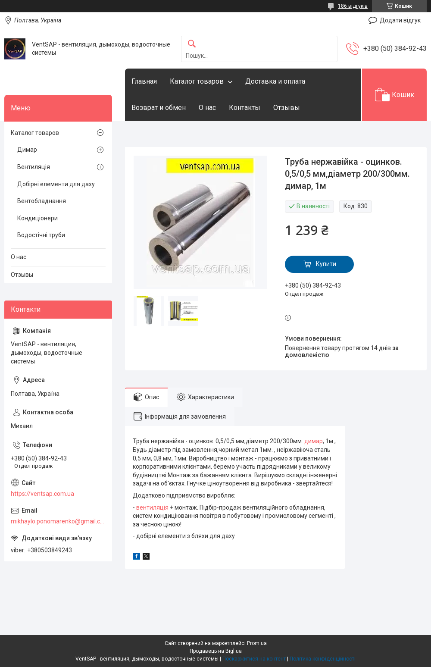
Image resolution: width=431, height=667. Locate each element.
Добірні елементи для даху (56, 184)
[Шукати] (192, 44)
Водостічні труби (41, 235)
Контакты (244, 107)
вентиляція (152, 507)
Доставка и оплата (275, 81)
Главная (144, 81)
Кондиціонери (37, 218)
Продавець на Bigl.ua (216, 651)
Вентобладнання (41, 200)
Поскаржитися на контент (254, 659)
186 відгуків (353, 6)
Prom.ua (257, 643)
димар (313, 441)
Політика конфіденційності (323, 659)
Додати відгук (400, 20)
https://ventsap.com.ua (42, 493)
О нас (207, 107)
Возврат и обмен (158, 107)
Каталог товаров (197, 81)
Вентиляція (33, 166)
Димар (27, 149)
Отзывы (286, 107)
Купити (326, 263)
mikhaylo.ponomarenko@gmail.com (58, 521)
